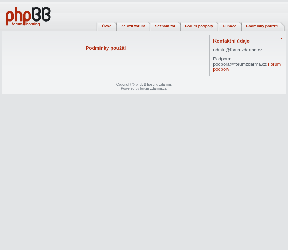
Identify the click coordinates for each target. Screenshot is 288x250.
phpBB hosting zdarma (153, 84)
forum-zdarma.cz (153, 88)
